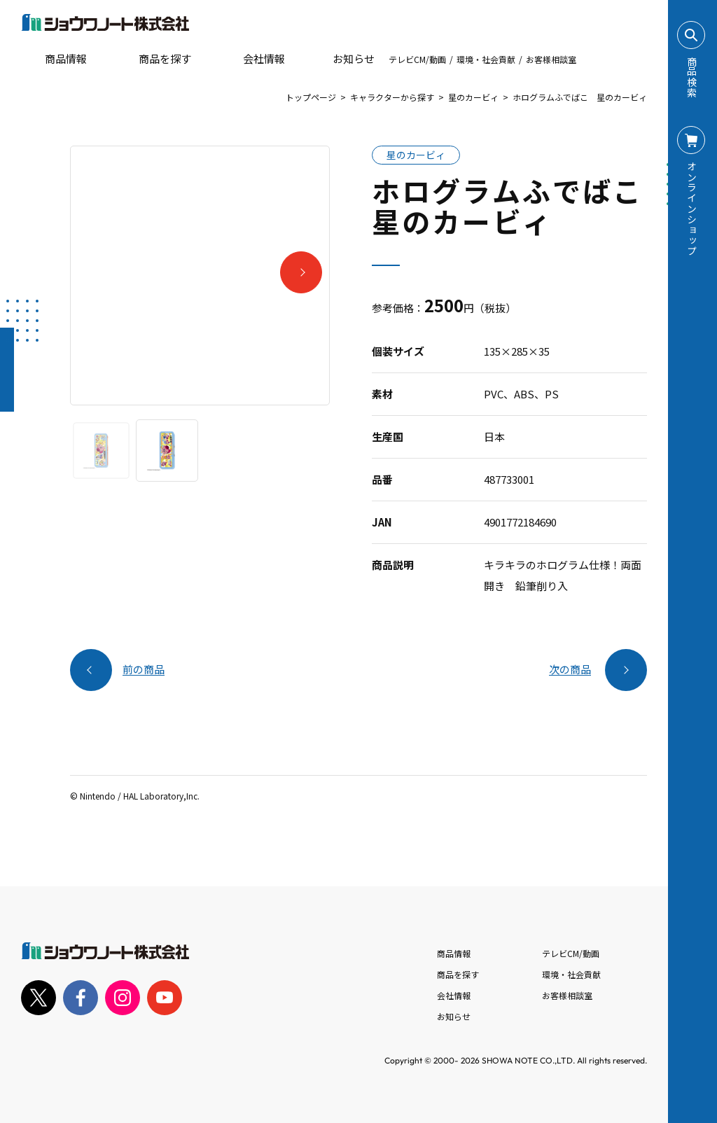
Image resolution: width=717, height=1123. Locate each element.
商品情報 (454, 953)
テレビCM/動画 (417, 59)
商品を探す (153, 58)
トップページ (311, 97)
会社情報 (454, 995)
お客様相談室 (551, 59)
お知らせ (344, 58)
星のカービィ (473, 97)
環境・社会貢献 (486, 59)
